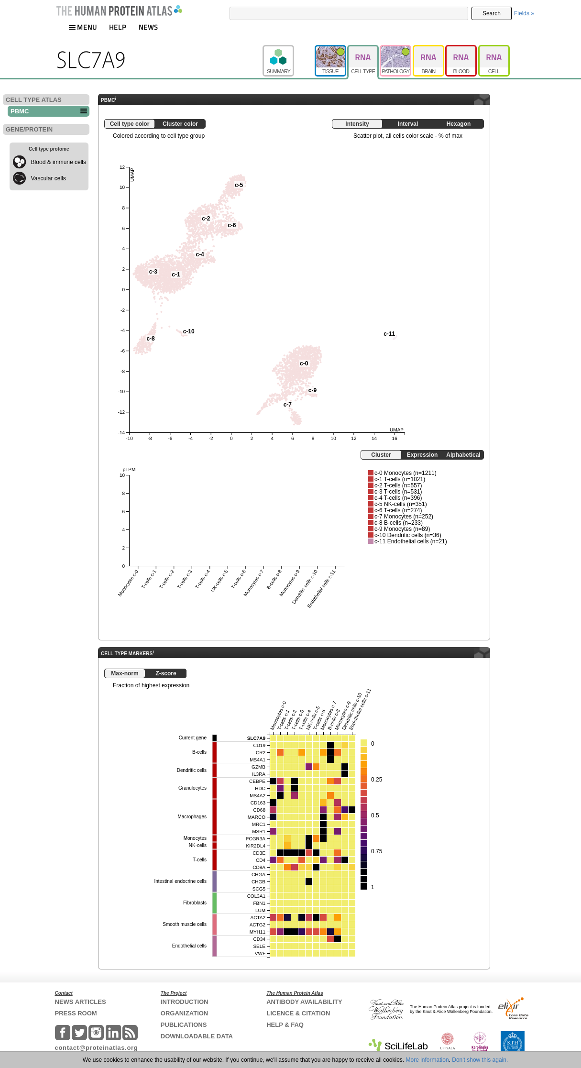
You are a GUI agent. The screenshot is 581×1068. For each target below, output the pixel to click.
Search (491, 13)
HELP (117, 27)
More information (427, 1060)
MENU (82, 27)
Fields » (524, 13)
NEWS (148, 27)
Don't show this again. (480, 1060)
